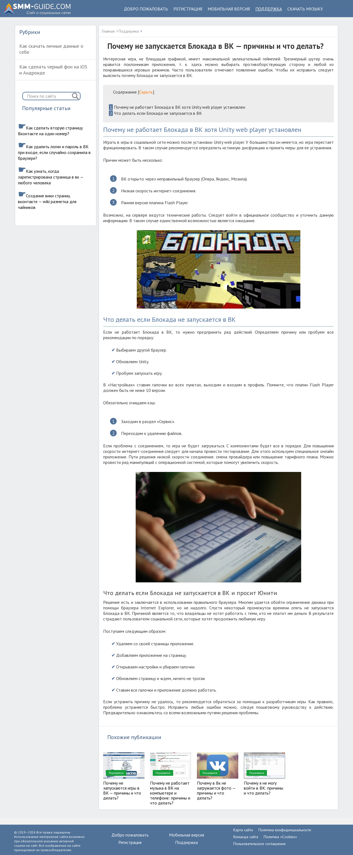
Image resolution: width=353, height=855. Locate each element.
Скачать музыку (305, 9)
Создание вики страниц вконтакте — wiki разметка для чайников (47, 201)
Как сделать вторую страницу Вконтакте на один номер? (50, 130)
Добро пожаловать (146, 9)
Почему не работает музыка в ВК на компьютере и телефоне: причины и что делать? (170, 793)
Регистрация (187, 9)
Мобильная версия (229, 9)
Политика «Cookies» (280, 836)
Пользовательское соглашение (259, 843)
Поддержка (268, 9)
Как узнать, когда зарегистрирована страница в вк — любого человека (50, 176)
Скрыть (146, 92)
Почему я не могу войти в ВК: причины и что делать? (263, 788)
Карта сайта (243, 829)
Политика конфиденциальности (284, 829)
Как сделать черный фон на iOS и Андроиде (53, 69)
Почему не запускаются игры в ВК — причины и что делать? (122, 790)
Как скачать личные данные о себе (51, 49)
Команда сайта (245, 836)
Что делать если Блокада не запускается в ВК (155, 113)
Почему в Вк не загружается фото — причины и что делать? (216, 790)
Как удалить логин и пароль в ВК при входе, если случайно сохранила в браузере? (54, 152)
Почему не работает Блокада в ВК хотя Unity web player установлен (177, 107)
